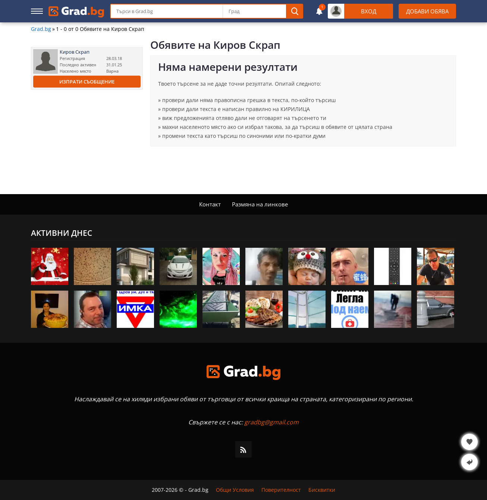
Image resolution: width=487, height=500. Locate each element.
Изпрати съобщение (86, 81)
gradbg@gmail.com (271, 422)
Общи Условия (235, 490)
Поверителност (281, 490)
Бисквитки (321, 490)
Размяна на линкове (260, 204)
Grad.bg (41, 29)
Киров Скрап (74, 52)
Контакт (210, 204)
